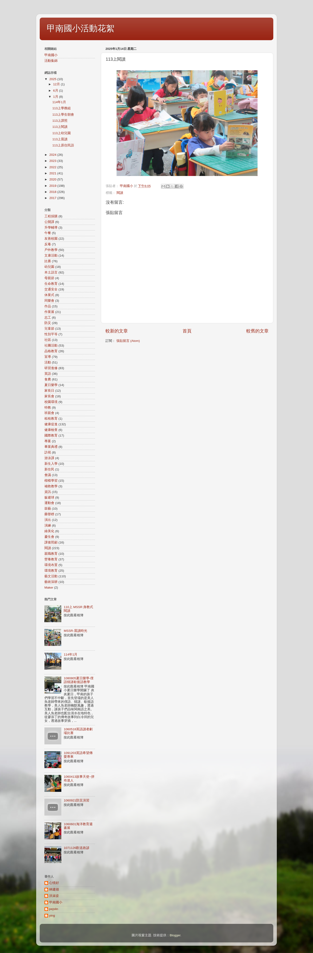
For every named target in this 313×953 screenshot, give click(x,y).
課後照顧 (51, 542)
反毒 (47, 244)
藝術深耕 (51, 582)
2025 (53, 79)
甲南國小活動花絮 (80, 28)
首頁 (187, 330)
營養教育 (51, 559)
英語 (47, 373)
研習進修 (51, 368)
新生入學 (51, 463)
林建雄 (54, 889)
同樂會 (49, 300)
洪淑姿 (54, 896)
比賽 (47, 261)
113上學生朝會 (63, 114)
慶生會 (49, 537)
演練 (47, 525)
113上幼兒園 (61, 133)
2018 (53, 192)
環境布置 (51, 565)
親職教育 (51, 553)
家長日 (49, 390)
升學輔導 (51, 227)
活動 (47, 362)
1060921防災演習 (76, 800)
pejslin (53, 909)
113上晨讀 (60, 139)
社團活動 (51, 345)
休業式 (49, 295)
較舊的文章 (257, 330)
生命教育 (51, 283)
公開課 (49, 222)
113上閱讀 (60, 127)
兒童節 (49, 328)
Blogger (175, 935)
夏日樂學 (51, 385)
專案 (47, 441)
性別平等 (51, 334)
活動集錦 (51, 60)
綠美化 (49, 531)
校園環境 (51, 402)
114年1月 (59, 102)
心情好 (54, 883)
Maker (48, 587)
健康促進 (51, 424)
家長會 (49, 396)
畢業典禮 (51, 447)
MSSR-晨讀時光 (75, 631)
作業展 (49, 312)
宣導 (47, 357)
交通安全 (51, 289)
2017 (53, 198)
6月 (56, 90)
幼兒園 (49, 267)
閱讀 (120, 193)
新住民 (49, 469)
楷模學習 (51, 480)
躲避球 (49, 497)
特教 (47, 407)
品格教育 (51, 351)
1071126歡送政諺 (76, 848)
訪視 (47, 452)
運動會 (49, 503)
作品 (47, 306)
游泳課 (49, 458)
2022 (53, 167)
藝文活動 (51, 576)
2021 (53, 173)
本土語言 (51, 272)
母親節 (49, 278)
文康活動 (51, 255)
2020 (53, 179)
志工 (47, 317)
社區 (47, 340)
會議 (47, 475)
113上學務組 (61, 108)
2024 (53, 154)
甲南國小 (51, 55)
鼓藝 (47, 508)
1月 (56, 96)
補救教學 (51, 486)
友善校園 (51, 238)
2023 (53, 161)
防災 (47, 323)
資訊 (47, 492)
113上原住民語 (63, 145)
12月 (57, 84)
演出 (47, 520)
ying (52, 915)
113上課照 (60, 120)
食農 (47, 379)
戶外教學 (51, 250)
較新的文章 (117, 330)
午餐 (47, 233)
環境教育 (51, 570)
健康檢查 (51, 430)
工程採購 (51, 216)
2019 (53, 185)
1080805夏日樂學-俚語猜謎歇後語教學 (79, 680)
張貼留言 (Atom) (128, 341)
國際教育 (51, 435)
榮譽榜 (49, 514)
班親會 (49, 413)
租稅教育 (51, 418)
